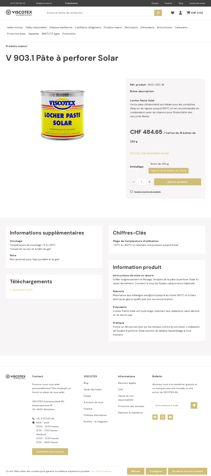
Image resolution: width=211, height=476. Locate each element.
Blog (181, 3)
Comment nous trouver (50, 451)
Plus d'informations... (102, 471)
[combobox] (99, 13)
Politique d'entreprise (95, 415)
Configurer (156, 471)
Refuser (135, 471)
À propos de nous (93, 402)
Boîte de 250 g (160, 164)
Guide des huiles (197, 3)
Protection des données (131, 406)
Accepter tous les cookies (187, 471)
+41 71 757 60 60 (45, 418)
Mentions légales (127, 383)
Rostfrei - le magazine (96, 421)
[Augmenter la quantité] (149, 181)
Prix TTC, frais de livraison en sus (149, 153)
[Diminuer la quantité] (133, 181)
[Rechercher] (158, 13)
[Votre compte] (180, 13)
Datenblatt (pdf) (22, 289)
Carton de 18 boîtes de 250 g (168, 170)
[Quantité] (141, 181)
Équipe (155, 3)
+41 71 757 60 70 (17, 3)
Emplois (168, 3)
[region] (62, 114)
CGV (120, 389)
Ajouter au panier (177, 181)
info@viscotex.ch (44, 3)
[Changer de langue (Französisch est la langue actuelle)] (69, 3)
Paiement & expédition (130, 412)
